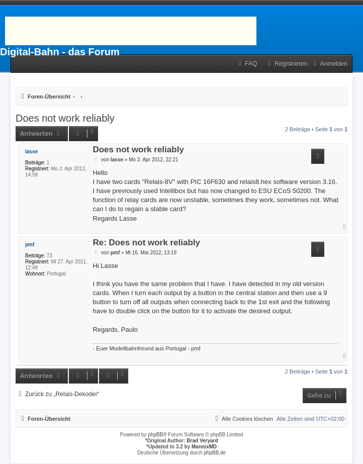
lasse (31, 151)
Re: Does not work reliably (146, 243)
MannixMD (204, 446)
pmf (29, 244)
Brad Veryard (202, 440)
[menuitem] (246, 64)
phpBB (155, 434)
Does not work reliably (65, 118)
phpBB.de (215, 452)
